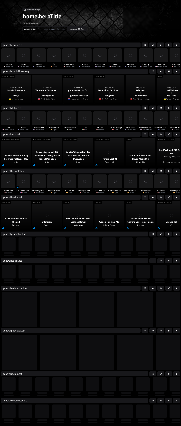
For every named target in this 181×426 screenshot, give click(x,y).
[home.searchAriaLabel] (54, 28)
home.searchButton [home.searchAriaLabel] (77, 29)
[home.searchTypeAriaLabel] (32, 28)
